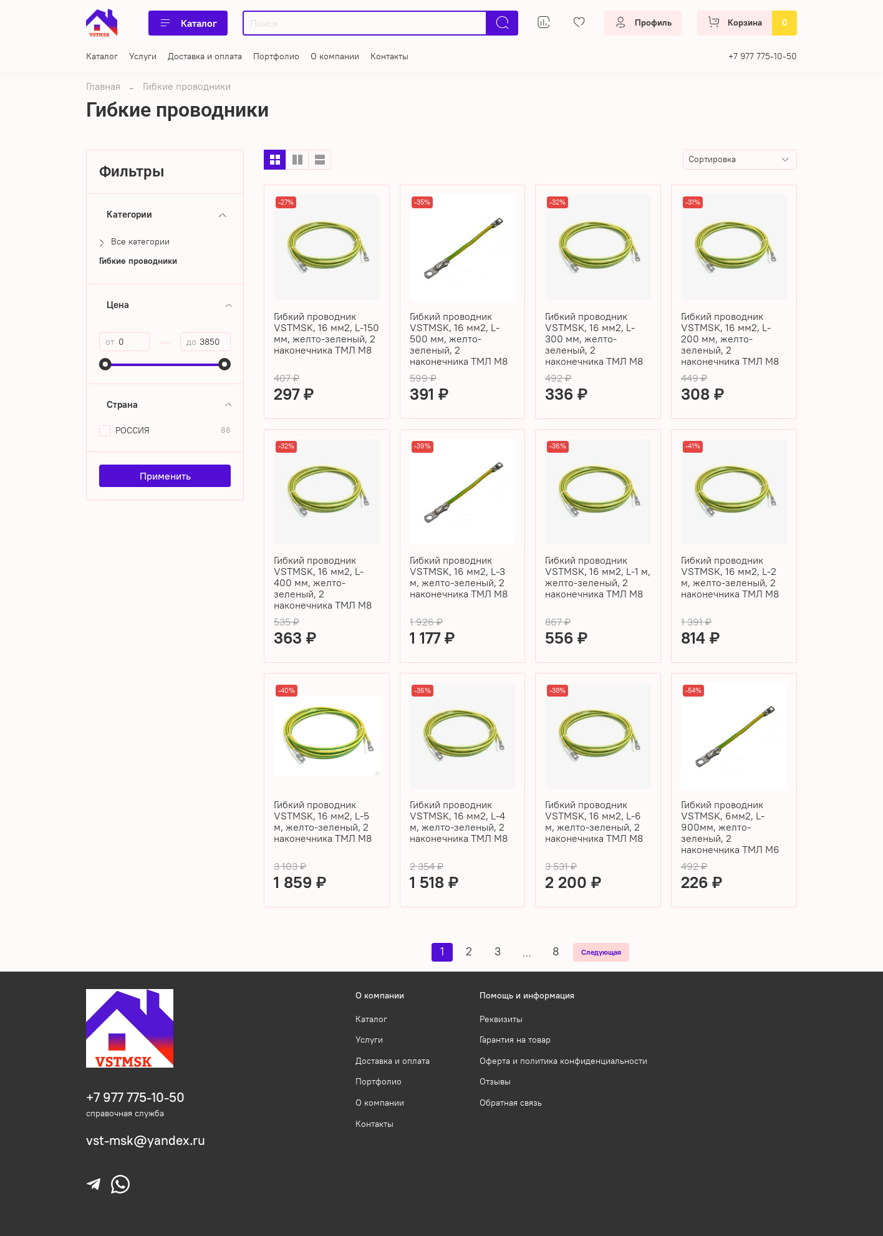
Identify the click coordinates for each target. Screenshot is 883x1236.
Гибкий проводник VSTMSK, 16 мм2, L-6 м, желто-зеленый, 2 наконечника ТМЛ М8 (594, 821)
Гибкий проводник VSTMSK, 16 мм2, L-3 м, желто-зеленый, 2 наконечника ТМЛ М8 (459, 577)
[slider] (105, 364)
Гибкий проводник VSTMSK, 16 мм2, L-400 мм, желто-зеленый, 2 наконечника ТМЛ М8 (323, 582)
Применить (165, 476)
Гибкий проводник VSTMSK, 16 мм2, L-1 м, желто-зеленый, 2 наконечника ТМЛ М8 (597, 577)
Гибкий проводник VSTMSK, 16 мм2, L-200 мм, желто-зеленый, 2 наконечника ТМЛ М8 (730, 338)
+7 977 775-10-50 (762, 56)
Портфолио (276, 56)
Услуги (143, 56)
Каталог (188, 23)
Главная (103, 86)
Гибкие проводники (138, 261)
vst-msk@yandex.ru (145, 1140)
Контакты (389, 56)
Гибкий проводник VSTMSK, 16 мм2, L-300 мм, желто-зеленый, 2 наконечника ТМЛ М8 (594, 338)
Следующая (601, 952)
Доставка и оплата (205, 56)
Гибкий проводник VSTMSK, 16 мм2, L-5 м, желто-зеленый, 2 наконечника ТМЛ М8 (323, 821)
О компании (335, 56)
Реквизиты (501, 1019)
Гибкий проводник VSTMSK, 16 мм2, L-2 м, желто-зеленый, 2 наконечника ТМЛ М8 (730, 577)
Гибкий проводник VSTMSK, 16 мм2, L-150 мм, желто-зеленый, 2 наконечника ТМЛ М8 (326, 333)
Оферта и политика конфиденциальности (563, 1060)
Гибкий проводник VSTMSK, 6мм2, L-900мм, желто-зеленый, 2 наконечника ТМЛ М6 (730, 827)
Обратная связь (511, 1102)
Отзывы (495, 1081)
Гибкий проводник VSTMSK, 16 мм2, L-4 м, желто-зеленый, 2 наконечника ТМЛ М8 (459, 821)
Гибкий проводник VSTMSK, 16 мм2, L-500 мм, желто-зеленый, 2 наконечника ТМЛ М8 (459, 338)
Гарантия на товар (515, 1039)
